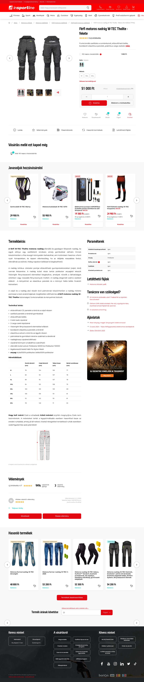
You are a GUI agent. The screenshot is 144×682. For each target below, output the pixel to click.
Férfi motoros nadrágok (59, 23)
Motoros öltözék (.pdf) (98, 284)
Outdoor (62, 15)
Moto (51, 15)
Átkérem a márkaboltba (120, 103)
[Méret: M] (81, 76)
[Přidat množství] (128, 96)
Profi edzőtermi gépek (123, 15)
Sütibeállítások (29, 676)
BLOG (42, 2)
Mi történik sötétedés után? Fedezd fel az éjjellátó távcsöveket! (108, 298)
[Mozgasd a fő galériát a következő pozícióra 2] (39, 92)
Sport (26, 15)
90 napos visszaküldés (91, 54)
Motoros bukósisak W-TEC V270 (55, 207)
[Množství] (107, 96)
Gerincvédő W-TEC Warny (20, 207)
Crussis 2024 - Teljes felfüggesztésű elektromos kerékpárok (112, 327)
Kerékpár (38, 15)
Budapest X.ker (17, 641)
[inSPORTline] (21, 8)
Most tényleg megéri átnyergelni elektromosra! (107, 323)
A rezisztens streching (98, 310)
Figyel (106, 612)
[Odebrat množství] (86, 96)
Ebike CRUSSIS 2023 (97, 331)
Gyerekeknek (102, 15)
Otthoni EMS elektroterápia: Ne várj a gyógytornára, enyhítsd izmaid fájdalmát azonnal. (109, 305)
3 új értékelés (95, 38)
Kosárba (94, 103)
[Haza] (9, 23)
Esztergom (36, 641)
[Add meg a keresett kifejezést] (61, 7)
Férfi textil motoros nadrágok (80, 23)
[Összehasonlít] (34, 217)
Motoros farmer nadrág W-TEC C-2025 (55, 573)
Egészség (76, 15)
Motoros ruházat (26, 23)
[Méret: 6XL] (92, 76)
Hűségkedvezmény (31, 2)
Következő (25, 516)
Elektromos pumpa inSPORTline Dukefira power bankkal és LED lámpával (87, 208)
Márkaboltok (50, 2)
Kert (88, 15)
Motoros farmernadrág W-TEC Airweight (22, 573)
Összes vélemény (62, 516)
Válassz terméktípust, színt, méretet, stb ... (75, 608)
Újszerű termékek (16, 2)
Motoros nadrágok (42, 23)
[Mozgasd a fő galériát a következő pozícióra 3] (48, 92)
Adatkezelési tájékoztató (16, 676)
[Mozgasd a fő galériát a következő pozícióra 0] (21, 92)
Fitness (15, 15)
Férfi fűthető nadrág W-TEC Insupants (118, 208)
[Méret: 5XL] (86, 76)
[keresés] (87, 7)
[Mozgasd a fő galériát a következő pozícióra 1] (30, 92)
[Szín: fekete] (81, 64)
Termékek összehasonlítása (72, 597)
